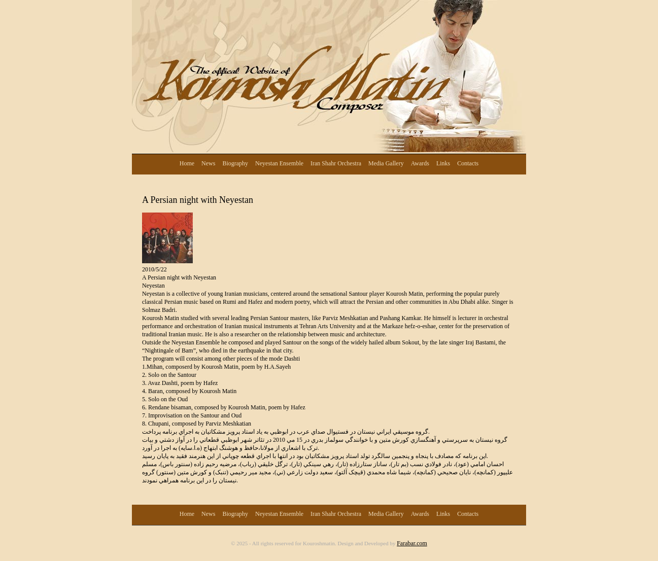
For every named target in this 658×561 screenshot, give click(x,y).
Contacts (467, 163)
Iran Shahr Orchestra (335, 163)
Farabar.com (412, 543)
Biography (235, 163)
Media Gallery (386, 163)
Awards (420, 163)
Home (187, 163)
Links (443, 163)
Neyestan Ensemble (279, 163)
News (208, 163)
